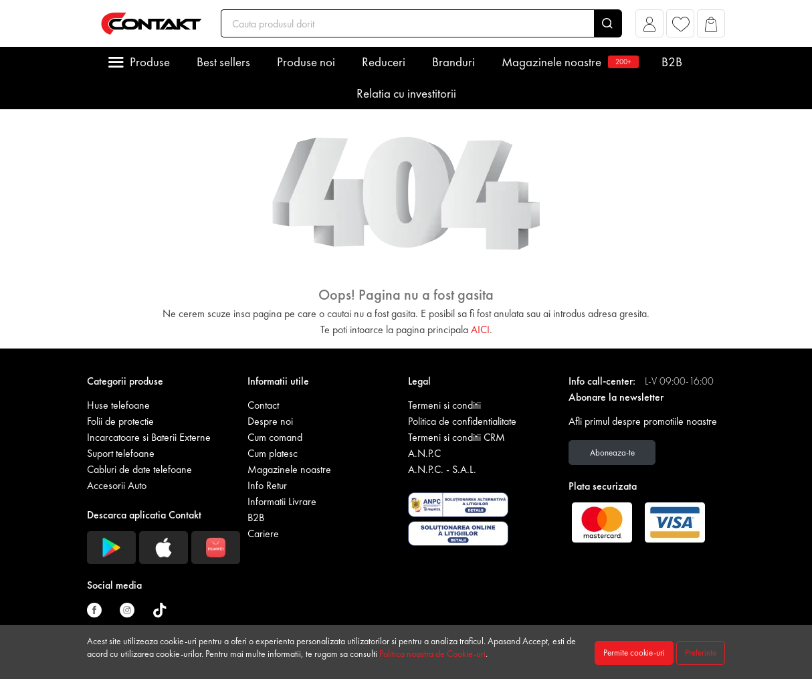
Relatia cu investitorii (406, 93)
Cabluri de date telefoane (139, 469)
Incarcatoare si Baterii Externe (149, 437)
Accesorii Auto (116, 485)
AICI (480, 329)
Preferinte (700, 652)
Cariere (263, 533)
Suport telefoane (121, 453)
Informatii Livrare (281, 501)
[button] (649, 27)
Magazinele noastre (568, 62)
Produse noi (306, 62)
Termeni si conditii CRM (456, 437)
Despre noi (270, 421)
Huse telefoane (118, 405)
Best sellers (223, 62)
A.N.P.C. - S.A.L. (442, 469)
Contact (263, 405)
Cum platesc (272, 453)
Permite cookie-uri (634, 652)
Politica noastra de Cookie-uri (432, 654)
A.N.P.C (424, 453)
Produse (150, 62)
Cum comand (274, 437)
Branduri (453, 62)
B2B (672, 62)
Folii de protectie (120, 421)
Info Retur (267, 485)
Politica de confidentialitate (462, 421)
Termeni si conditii (444, 405)
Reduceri (383, 62)
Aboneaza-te (612, 452)
